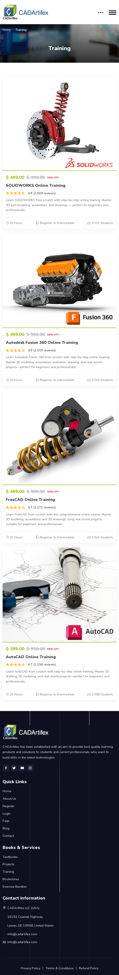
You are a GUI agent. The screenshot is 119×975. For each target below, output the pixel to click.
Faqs (6, 821)
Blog (6, 828)
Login (7, 813)
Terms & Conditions (60, 968)
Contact (8, 836)
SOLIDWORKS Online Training (36, 185)
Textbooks (10, 857)
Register (8, 806)
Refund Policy (88, 968)
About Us (9, 798)
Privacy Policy (30, 968)
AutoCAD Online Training (31, 657)
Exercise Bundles (15, 886)
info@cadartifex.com (22, 942)
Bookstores (11, 879)
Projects (8, 864)
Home (7, 30)
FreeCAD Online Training (30, 499)
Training (8, 871)
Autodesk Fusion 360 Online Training (42, 342)
